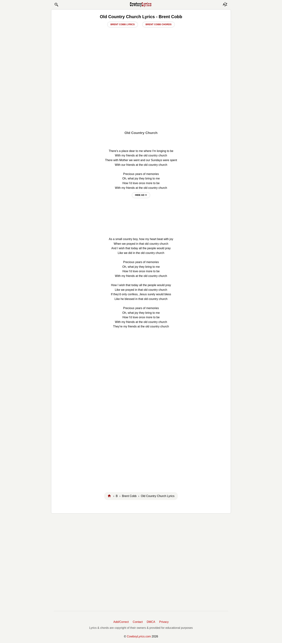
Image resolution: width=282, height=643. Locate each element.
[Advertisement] (141, 101)
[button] (56, 4)
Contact (138, 621)
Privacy (164, 621)
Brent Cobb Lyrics (122, 24)
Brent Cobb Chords (158, 24)
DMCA (151, 621)
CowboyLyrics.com (139, 636)
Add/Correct (121, 621)
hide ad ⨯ (141, 195)
